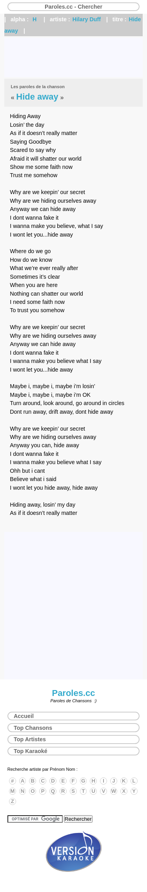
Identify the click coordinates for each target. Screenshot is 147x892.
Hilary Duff (87, 19)
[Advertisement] (73, 57)
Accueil (24, 716)
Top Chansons (33, 728)
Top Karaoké (30, 751)
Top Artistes (30, 739)
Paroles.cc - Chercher (73, 7)
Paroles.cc (73, 693)
